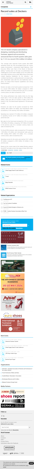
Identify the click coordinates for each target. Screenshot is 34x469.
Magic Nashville (9, 182)
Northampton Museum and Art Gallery (10, 379)
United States (9, 14)
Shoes (20, 150)
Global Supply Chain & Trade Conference (14, 170)
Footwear (16, 150)
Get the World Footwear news (9, 422)
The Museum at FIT (7, 199)
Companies (10, 150)
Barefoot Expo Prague (10, 359)
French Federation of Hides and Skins (10, 372)
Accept (31, 463)
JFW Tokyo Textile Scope (11, 353)
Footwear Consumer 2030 (13, 245)
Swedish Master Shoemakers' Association (11, 375)
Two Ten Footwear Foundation (10, 203)
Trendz (7, 176)
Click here (9, 254)
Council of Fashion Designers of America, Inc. (13, 207)
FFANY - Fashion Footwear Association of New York (15, 211)
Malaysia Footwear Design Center (9, 382)
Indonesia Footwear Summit (11, 341)
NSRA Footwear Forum (10, 188)
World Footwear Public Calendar (14, 253)
